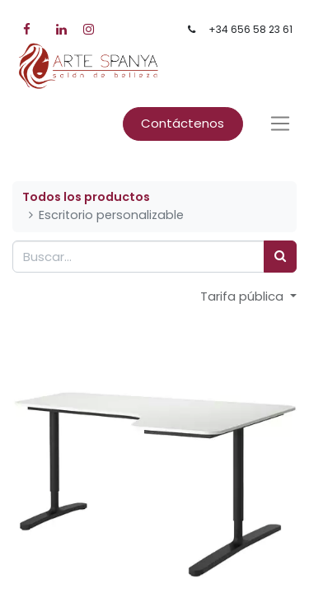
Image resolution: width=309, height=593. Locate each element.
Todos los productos (86, 197)
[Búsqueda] (280, 256)
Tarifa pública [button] (243, 296)
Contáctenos (182, 123)
